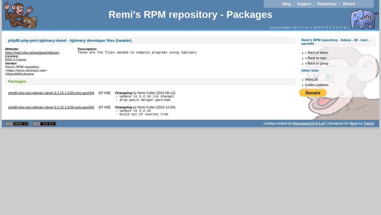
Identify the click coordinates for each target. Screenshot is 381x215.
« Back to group (316, 63)
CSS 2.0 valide (44, 127)
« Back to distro (316, 52)
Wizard (349, 4)
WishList (311, 79)
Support (304, 4)
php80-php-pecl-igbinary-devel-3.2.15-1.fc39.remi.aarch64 (51, 109)
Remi (354, 127)
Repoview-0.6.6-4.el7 (309, 127)
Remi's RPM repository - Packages (190, 14)
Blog (286, 4)
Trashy (369, 127)
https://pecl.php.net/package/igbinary (32, 52)
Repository (326, 4)
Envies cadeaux (317, 85)
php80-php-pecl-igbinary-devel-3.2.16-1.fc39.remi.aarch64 (51, 93)
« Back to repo (316, 58)
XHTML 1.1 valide (17, 127)
